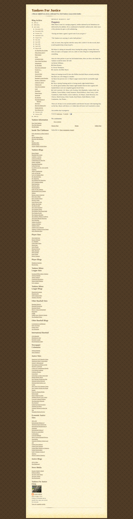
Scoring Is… (38, 69)
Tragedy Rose (38, 74)
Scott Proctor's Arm (37, 202)
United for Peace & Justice (39, 404)
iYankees (34, 169)
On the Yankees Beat (37, 137)
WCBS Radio (35, 127)
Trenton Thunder (36, 275)
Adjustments (38, 63)
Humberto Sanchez (37, 262)
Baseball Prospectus (37, 306)
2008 (35, 25)
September (38, 35)
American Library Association (39, 361)
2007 (35, 27)
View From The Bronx (41, 61)
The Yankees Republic (37, 215)
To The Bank (38, 65)
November (38, 31)
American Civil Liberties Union (40, 359)
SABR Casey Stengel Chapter (39, 315)
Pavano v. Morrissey (40, 80)
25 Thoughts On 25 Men (41, 50)
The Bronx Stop (36, 205)
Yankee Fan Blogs (36, 222)
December (38, 29)
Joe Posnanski (35, 329)
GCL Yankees (35, 283)
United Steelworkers (37, 450)
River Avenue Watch (37, 198)
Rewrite (37, 71)
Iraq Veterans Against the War (39, 379)
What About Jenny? (40, 52)
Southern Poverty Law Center (39, 397)
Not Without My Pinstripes (39, 180)
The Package (38, 76)
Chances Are (38, 84)
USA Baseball (35, 336)
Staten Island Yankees (37, 281)
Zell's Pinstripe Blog (37, 231)
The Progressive (36, 478)
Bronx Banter (35, 153)
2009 (35, 22)
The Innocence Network (38, 401)
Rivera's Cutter (36, 200)
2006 (35, 116)
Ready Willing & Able (37, 395)
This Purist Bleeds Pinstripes (39, 218)
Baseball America (36, 304)
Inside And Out (39, 108)
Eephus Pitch (35, 327)
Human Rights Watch (37, 377)
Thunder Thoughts (36, 297)
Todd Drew (38, 494)
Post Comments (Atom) (67, 130)
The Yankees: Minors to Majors (40, 216)
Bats (33, 141)
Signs (36, 57)
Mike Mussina (35, 250)
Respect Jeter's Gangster (38, 195)
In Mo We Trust (36, 165)
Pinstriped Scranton (37, 292)
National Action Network (38, 381)
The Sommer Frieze (37, 209)
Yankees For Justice (46, 10)
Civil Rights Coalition (37, 370)
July (36, 39)
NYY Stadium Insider (37, 182)
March (37, 48)
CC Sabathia (35, 241)
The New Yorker (36, 476)
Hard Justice (38, 54)
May (36, 44)
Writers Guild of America (38, 455)
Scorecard (37, 95)
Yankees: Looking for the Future (40, 229)
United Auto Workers (37, 444)
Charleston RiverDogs (37, 279)
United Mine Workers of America (40, 448)
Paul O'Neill (35, 254)
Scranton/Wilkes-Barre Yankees (40, 274)
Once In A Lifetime (40, 86)
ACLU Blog (35, 462)
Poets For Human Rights (38, 392)
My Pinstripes (35, 178)
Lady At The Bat (36, 173)
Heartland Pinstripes (37, 164)
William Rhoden (36, 350)
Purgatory (37, 103)
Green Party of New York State (40, 375)
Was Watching (35, 220)
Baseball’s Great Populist (41, 78)
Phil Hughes (35, 264)
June (36, 42)
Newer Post (54, 126)
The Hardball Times (37, 317)
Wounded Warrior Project (38, 411)
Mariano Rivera (36, 248)
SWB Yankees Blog (37, 295)
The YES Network (36, 125)
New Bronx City (39, 110)
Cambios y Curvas (36, 156)
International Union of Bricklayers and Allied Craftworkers (37, 431)
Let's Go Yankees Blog (38, 175)
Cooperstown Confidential (38, 323)
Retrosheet (34, 311)
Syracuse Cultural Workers (39, 399)
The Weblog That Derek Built (39, 211)
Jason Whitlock (36, 352)
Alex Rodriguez (36, 238)
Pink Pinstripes (36, 184)
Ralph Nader (35, 393)
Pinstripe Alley (36, 185)
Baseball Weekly (36, 308)
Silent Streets (38, 93)
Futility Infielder (36, 162)
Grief (36, 89)
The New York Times (37, 474)
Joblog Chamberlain (37, 171)
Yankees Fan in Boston (38, 227)
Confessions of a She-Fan (38, 160)
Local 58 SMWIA (36, 435)
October (37, 33)
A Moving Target (39, 82)
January (37, 114)
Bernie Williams (36, 239)
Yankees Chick (36, 225)
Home (77, 126)
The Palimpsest (36, 464)
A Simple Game (39, 59)
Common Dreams (36, 372)
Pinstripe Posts (35, 144)
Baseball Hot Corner (37, 155)
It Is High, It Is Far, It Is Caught (40, 167)
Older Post (98, 126)
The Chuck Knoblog (37, 207)
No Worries (38, 97)
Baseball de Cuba (36, 338)
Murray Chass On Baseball (39, 309)
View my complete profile (38, 504)
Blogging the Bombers (37, 139)
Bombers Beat (35, 142)
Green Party (35, 373)
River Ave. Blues (36, 196)
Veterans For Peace (37, 406)
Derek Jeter (35, 245)
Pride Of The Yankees (37, 189)
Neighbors (37, 91)
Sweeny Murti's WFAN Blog (39, 146)
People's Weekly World (38, 471)
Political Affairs (36, 472)
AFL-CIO (34, 421)
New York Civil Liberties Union (40, 386)
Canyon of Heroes (36, 158)
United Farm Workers (37, 446)
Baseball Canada (36, 339)
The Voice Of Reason (40, 67)
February (37, 112)
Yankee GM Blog (36, 224)
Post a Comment (57, 121)
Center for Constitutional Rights (40, 368)
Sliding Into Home (36, 204)
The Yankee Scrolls (37, 213)
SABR (33, 313)
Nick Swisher (35, 252)
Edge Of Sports (36, 325)
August (37, 37)
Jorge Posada (35, 247)
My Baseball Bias (36, 176)
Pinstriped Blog (36, 187)
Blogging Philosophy (40, 105)
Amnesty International (37, 363)
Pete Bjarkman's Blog (37, 341)
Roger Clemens (36, 256)
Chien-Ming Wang (36, 243)
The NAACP (35, 402)
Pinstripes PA (35, 293)
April (36, 46)
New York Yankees (37, 123)
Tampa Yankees (36, 277)
